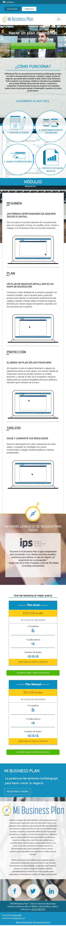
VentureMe (16, 915)
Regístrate (29, 9)
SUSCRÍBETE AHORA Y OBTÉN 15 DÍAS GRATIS (33, 673)
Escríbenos (8, 2)
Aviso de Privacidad (23, 922)
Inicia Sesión (12, 9)
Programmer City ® (18, 918)
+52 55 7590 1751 (38, 909)
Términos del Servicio (41, 922)
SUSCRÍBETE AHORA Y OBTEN (33, 46)
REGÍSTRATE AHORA (17, 791)
